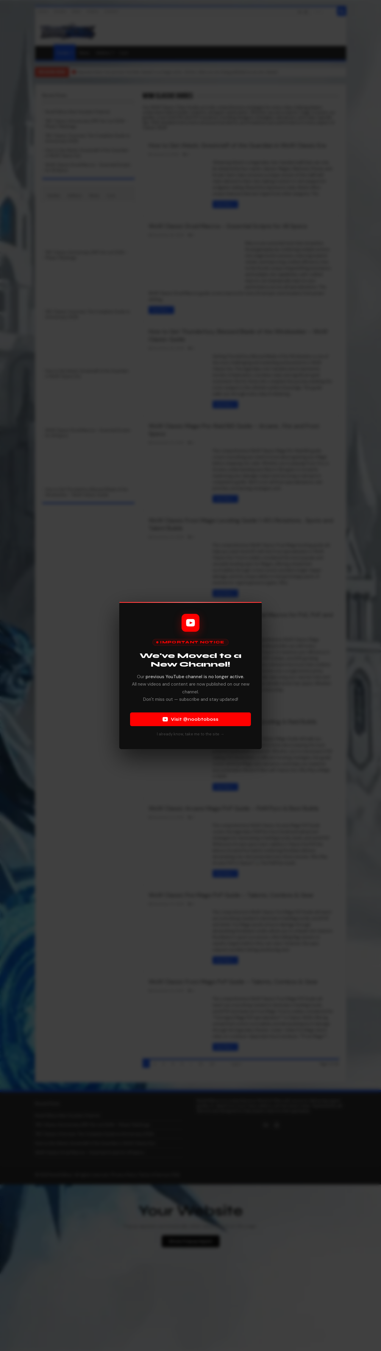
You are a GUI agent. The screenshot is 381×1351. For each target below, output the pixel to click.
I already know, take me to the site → (190, 734)
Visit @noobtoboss (190, 719)
